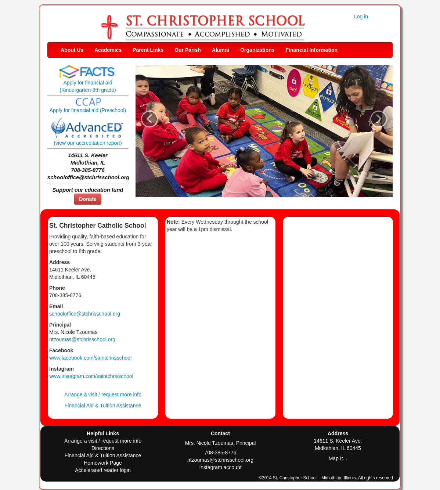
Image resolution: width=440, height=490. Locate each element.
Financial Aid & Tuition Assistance (103, 405)
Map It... (338, 458)
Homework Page (103, 463)
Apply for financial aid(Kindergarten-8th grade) (88, 81)
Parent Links (148, 50)
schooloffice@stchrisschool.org (84, 314)
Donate (87, 199)
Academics (108, 50)
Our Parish (187, 50)
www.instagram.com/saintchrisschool (91, 376)
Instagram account (220, 467)
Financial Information (312, 50)
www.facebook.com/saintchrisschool (90, 358)
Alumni (220, 50)
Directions (102, 448)
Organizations (257, 50)
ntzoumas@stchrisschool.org (82, 339)
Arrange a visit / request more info (102, 394)
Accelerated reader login (103, 470)
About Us (72, 50)
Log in (361, 16)
